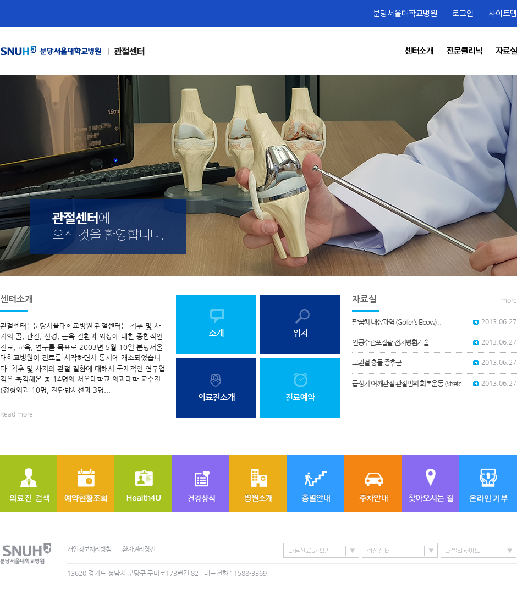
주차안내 (373, 483)
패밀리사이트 (478, 550)
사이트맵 (502, 13)
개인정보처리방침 (89, 549)
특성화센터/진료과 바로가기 (321, 550)
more (509, 300)
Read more (16, 414)
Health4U (143, 483)
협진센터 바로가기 (400, 550)
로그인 (463, 13)
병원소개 (258, 483)
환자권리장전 (138, 549)
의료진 (28, 483)
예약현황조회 (85, 483)
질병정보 (200, 483)
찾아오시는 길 (430, 483)
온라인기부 (488, 483)
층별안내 (315, 483)
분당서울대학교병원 (405, 13)
